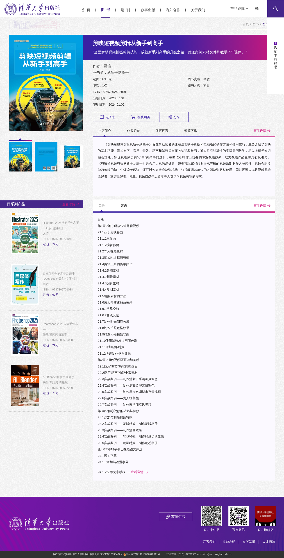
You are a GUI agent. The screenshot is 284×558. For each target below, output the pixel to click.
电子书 (107, 117)
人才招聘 (268, 542)
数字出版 (148, 10)
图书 (255, 24)
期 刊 (125, 10)
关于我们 (198, 10)
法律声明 (229, 542)
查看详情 (260, 130)
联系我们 (209, 542)
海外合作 (173, 10)
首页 (246, 24)
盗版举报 (249, 542)
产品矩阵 (239, 9)
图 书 (105, 10)
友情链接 (178, 516)
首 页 (85, 10)
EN (256, 9)
